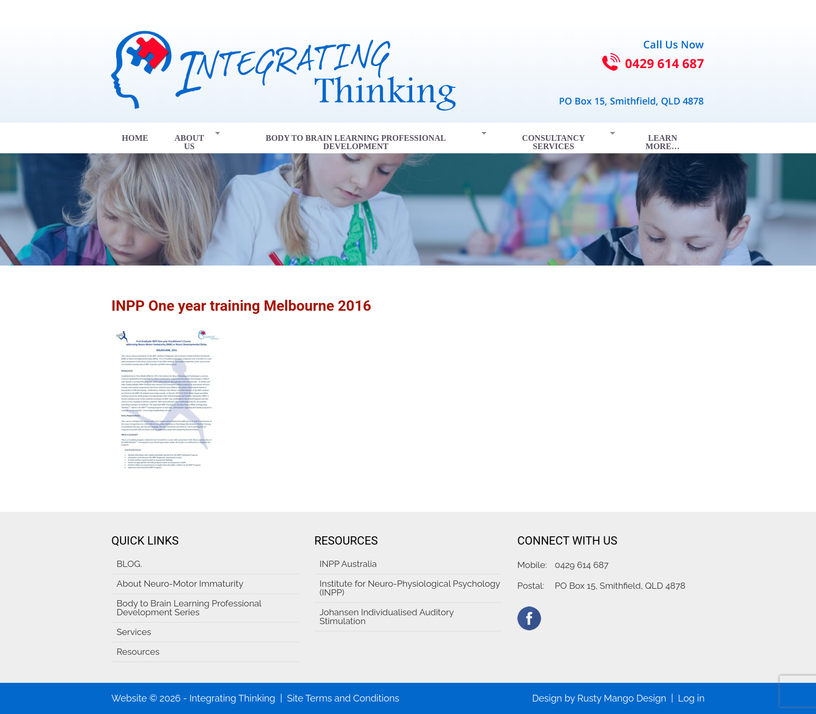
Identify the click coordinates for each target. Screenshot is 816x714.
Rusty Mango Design (621, 698)
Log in (691, 698)
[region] (408, 194)
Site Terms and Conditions (343, 698)
